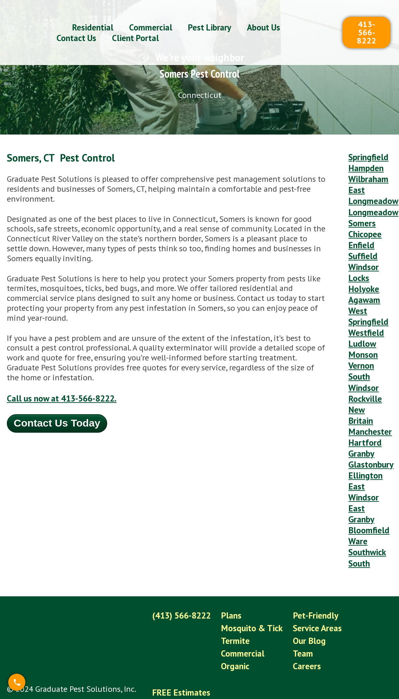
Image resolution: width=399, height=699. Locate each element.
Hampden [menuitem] (365, 166)
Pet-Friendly (311, 572)
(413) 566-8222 (181, 572)
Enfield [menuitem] (360, 235)
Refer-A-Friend (177, 655)
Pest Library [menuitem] (209, 19)
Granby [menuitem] (360, 422)
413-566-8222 (366, 24)
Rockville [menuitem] (364, 373)
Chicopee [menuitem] (364, 225)
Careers (303, 618)
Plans (230, 572)
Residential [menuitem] (92, 19)
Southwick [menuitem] (366, 511)
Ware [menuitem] (357, 501)
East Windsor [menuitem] (362, 457)
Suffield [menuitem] (362, 245)
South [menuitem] (358, 521)
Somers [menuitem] (361, 215)
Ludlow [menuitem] (361, 324)
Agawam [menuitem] (363, 284)
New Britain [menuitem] (360, 388)
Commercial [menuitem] (150, 19)
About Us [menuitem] (263, 19)
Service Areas (313, 583)
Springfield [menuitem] (367, 156)
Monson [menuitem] (362, 334)
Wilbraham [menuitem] (367, 176)
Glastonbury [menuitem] (369, 432)
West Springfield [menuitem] (367, 299)
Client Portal (174, 666)
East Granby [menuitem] (360, 477)
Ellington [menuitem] (364, 442)
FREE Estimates (179, 643)
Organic (234, 618)
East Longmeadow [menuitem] (371, 191)
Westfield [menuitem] (365, 314)
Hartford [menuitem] (363, 412)
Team (299, 606)
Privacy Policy (175, 678)
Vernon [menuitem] (360, 343)
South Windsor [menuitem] (362, 358)
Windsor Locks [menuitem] (362, 260)
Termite (234, 595)
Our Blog (305, 595)
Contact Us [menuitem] (76, 30)
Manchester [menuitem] (368, 402)
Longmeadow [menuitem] (371, 205)
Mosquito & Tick (250, 583)
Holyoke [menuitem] (362, 274)
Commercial (241, 606)
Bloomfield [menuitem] (367, 491)
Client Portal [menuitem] (135, 30)
